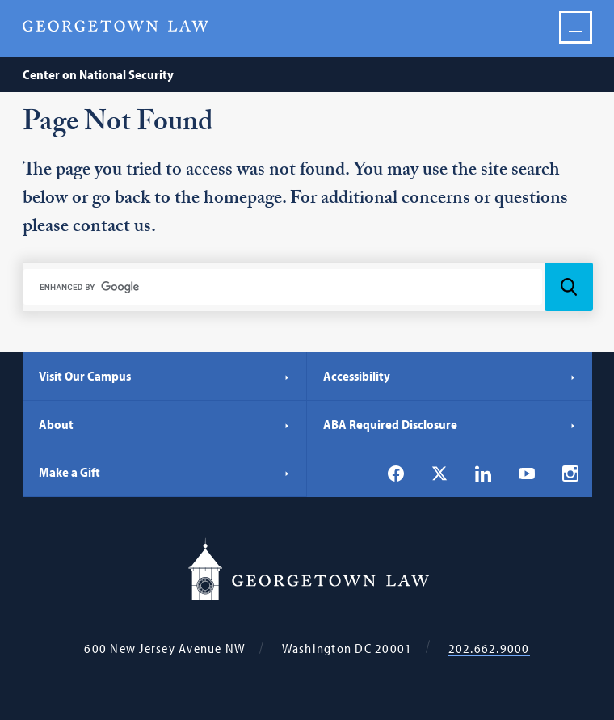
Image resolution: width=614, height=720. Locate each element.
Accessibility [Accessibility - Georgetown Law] (449, 375)
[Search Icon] (569, 287)
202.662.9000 (489, 648)
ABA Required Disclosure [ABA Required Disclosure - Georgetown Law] (449, 424)
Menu (575, 27)
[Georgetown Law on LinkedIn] (483, 473)
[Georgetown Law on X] (439, 473)
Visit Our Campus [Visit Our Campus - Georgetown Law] (165, 375)
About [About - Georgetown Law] (165, 424)
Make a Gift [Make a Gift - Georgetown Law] (165, 472)
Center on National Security (98, 74)
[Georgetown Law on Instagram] (570, 473)
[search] (283, 287)
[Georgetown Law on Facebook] (396, 473)
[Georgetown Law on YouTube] (527, 472)
